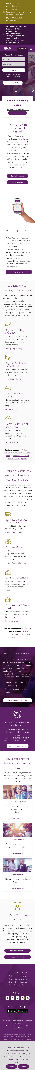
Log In (13, 70)
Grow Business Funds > (14, 532)
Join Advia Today (17, 182)
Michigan (24, 139)
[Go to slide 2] (18, 91)
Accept (11, 1066)
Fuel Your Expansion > (13, 590)
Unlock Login (9, 76)
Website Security (18, 1025)
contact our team (17, 637)
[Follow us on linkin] (17, 998)
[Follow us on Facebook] (7, 998)
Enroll (8, 74)
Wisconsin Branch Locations (17, 982)
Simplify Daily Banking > (14, 348)
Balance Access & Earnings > (16, 563)
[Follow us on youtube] (23, 998)
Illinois (21, 142)
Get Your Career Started (17, 746)
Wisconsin (10, 142)
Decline (23, 1066)
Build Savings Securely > (14, 379)
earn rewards (24, 336)
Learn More (18, 76)
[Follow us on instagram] (28, 998)
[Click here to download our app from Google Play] (22, 1011)
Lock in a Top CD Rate (12, 83)
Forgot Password (16, 74)
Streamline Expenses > (14, 621)
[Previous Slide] (2, 90)
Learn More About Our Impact (17, 700)
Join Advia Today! (17, 957)
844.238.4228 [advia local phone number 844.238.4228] (21, 976)
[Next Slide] (33, 90)
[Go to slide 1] (16, 91)
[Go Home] (7, 48)
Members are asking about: (17, 102)
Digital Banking (16, 243)
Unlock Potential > (12, 442)
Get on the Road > (12, 409)
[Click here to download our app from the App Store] (12, 1011)
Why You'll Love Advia (17, 176)
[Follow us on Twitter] (12, 998)
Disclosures (7, 1025)
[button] (31, 48)
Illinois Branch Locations (17, 985)
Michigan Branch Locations (17, 979)
